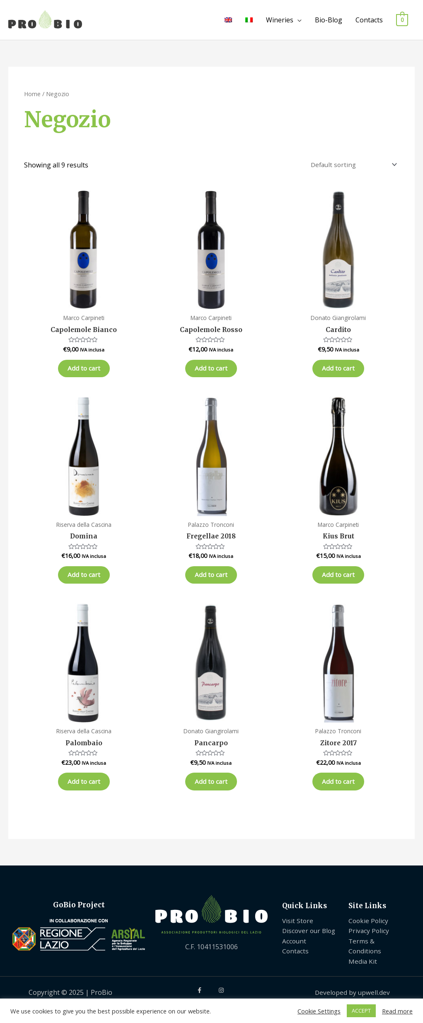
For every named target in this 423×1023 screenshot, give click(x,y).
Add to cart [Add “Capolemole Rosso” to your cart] (211, 371)
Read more (397, 1011)
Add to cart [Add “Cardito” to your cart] (338, 371)
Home (32, 94)
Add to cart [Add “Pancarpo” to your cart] (211, 793)
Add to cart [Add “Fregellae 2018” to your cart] (211, 582)
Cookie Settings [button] (319, 1011)
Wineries (279, 19)
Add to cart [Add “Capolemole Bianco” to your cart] (84, 371)
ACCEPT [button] (361, 1010)
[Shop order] (351, 165)
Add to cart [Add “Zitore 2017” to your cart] (338, 793)
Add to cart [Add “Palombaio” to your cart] (84, 793)
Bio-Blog (328, 19)
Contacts (369, 19)
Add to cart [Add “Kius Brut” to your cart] (338, 582)
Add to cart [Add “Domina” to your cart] (84, 582)
